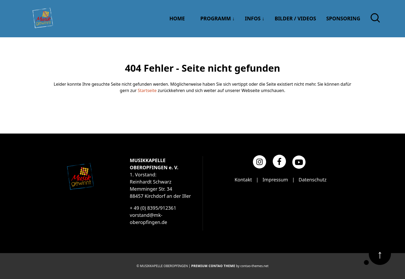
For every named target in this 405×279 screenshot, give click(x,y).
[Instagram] (259, 161)
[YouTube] (299, 162)
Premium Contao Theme (213, 266)
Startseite (147, 90)
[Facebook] (279, 161)
